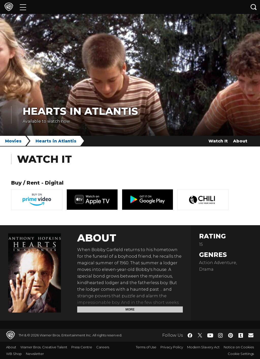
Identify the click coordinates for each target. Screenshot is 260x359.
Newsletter (35, 354)
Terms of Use (146, 347)
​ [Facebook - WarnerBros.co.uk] (190, 335)
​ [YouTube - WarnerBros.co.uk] (210, 335)
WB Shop (14, 354)
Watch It (218, 141)
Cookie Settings (241, 354)
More (130, 309)
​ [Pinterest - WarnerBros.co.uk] (231, 335)
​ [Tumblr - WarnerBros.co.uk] (241, 335)
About (240, 141)
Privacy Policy (171, 347)
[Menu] (23, 7)
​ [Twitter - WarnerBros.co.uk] (200, 335)
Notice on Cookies (239, 347)
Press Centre (81, 347)
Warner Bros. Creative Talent (43, 347)
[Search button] (253, 7)
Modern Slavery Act (203, 347)
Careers (102, 347)
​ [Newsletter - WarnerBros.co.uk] (251, 335)
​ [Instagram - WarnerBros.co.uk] (220, 335)
